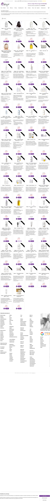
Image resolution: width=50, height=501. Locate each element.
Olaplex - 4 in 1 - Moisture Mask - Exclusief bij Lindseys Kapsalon (31, 72)
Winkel (41, 347)
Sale (35, 7)
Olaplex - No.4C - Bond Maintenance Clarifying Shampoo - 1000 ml (18, 117)
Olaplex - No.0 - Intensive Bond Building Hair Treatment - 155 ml (6, 72)
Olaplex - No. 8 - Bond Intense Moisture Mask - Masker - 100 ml (18, 72)
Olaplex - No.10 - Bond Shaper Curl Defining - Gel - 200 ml (44, 207)
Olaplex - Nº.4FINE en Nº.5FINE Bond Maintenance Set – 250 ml (44, 251)
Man (26, 7)
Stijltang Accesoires (23, 325)
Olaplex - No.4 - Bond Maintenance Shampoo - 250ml (31, 29)
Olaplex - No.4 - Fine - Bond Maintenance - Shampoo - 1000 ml (6, 251)
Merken (4, 7)
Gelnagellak (31, 345)
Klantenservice (43, 7)
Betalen (41, 338)
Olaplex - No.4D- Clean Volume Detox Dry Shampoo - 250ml (6, 140)
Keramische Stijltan (23, 321)
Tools (21, 316)
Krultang (21, 334)
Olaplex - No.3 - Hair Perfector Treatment (6, 29)
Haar (8, 7)
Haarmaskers (2, 321)
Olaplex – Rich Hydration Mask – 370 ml (31, 274)
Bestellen (7, 41)
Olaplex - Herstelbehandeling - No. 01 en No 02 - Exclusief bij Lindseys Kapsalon (19, 29)
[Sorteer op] (46, 18)
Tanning (16, 7)
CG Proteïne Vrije (11, 340)
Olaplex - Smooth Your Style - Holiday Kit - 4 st (18, 164)
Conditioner (2, 317)
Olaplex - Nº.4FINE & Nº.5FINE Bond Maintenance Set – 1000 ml (6, 274)
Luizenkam (11, 358)
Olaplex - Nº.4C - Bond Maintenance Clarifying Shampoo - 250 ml (6, 117)
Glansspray (11, 331)
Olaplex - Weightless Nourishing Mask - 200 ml (44, 274)
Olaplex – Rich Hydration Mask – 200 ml (19, 274)
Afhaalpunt (42, 343)
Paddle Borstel (22, 353)
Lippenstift (31, 339)
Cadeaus (29, 7)
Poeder (12, 320)
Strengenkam (11, 359)
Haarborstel (22, 350)
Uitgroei (10, 350)
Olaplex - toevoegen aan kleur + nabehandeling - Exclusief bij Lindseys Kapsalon (6, 51)
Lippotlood (31, 340)
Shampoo (1, 316)
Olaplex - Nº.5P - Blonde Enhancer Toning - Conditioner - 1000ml (6, 207)
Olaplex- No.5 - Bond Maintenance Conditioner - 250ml (43, 29)
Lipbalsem (31, 341)
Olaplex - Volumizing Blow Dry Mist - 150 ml (6, 164)
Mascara (31, 320)
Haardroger (22, 329)
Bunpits (1, 340)
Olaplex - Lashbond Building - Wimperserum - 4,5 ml (18, 140)
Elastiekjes (1, 331)
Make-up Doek (32, 354)
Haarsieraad (2, 336)
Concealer (31, 334)
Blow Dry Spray (11, 330)
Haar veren (2, 339)
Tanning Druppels (32, 359)
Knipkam (10, 354)
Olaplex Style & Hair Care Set (43, 163)
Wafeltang (21, 339)
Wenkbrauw (31, 326)
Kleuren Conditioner (12, 345)
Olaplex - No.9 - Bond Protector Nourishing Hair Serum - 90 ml (6, 94)
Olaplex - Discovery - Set (31, 139)
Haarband (1, 334)
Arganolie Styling (2, 353)
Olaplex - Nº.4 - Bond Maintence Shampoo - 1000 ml (44, 117)
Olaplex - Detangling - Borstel (18, 228)
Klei (9, 316)
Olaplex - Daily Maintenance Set (19, 93)
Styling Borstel (22, 359)
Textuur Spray (11, 335)
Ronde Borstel (22, 355)
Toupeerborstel (22, 354)
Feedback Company (43, 344)
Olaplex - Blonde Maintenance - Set (31, 94)
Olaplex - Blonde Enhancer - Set (31, 185)
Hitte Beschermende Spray (13, 336)
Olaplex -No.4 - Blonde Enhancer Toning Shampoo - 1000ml (44, 186)
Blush (30, 330)
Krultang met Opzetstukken (24, 335)
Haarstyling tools (21, 7)
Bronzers (31, 331)
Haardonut (1, 335)
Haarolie (1, 326)
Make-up (12, 7)
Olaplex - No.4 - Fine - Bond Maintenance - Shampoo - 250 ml (43, 228)
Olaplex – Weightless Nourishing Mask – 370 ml (6, 296)
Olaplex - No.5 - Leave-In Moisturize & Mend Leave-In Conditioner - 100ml (6, 229)
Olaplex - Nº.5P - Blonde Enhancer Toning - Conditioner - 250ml (31, 164)
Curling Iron (22, 336)
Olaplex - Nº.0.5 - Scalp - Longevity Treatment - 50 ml (31, 228)
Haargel (10, 317)
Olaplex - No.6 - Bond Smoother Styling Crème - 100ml (19, 51)
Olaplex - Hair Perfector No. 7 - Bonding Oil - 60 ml (19, 207)
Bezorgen (41, 339)
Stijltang (21, 320)
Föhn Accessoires (22, 330)
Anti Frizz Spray (11, 329)
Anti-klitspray (2, 320)
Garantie (41, 342)
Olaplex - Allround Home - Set (19, 185)
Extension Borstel (22, 358)
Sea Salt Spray (11, 334)
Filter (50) (4, 18)
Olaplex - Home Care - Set (44, 50)
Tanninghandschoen (33, 363)
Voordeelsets (2, 348)
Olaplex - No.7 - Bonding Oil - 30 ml (31, 51)
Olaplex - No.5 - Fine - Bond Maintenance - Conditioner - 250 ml (19, 251)
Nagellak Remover (32, 348)
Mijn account (17, 1)
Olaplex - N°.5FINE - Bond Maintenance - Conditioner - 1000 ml (31, 251)
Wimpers (31, 325)
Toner (10, 348)
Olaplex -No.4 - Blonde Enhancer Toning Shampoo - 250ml (44, 72)
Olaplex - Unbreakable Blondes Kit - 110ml (43, 140)
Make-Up (31, 316)
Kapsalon (38, 7)
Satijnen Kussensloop (3, 344)
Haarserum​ (2, 325)
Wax (10, 321)
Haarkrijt (10, 349)
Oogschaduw (31, 321)
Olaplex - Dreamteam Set (6, 185)
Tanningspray (32, 358)
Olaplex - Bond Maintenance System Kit (43, 94)
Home (2, 7)
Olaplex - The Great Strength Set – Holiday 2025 (18, 296)
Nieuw (33, 7)
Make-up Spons (32, 353)
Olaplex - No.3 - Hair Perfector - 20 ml (31, 207)
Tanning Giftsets (32, 364)
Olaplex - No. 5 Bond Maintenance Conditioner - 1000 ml (31, 117)
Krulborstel (21, 343)
